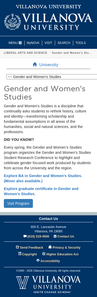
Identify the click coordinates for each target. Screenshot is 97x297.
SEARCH (63, 43)
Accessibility (50, 261)
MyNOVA (33, 43)
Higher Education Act (62, 254)
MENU (15, 43)
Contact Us (65, 236)
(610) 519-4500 (38, 236)
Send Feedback (31, 247)
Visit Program (18, 203)
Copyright (29, 254)
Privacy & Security (66, 247)
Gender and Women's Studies (73, 52)
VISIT (48, 43)
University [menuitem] (47, 64)
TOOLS (81, 43)
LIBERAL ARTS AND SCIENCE (25, 52)
